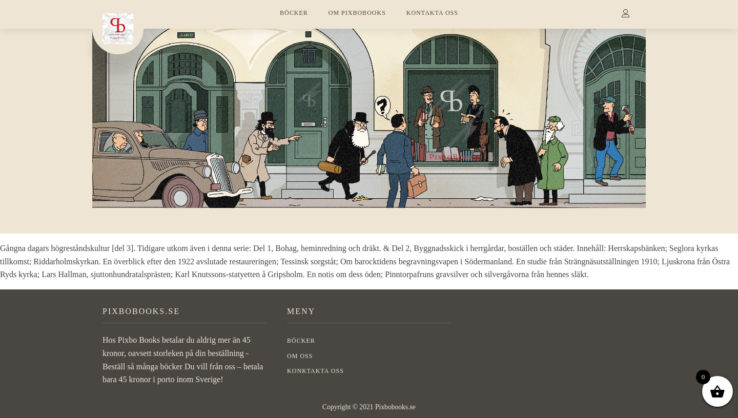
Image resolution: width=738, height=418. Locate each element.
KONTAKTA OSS (432, 12)
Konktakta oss (315, 370)
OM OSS (300, 356)
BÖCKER (294, 12)
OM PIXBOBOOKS (357, 12)
